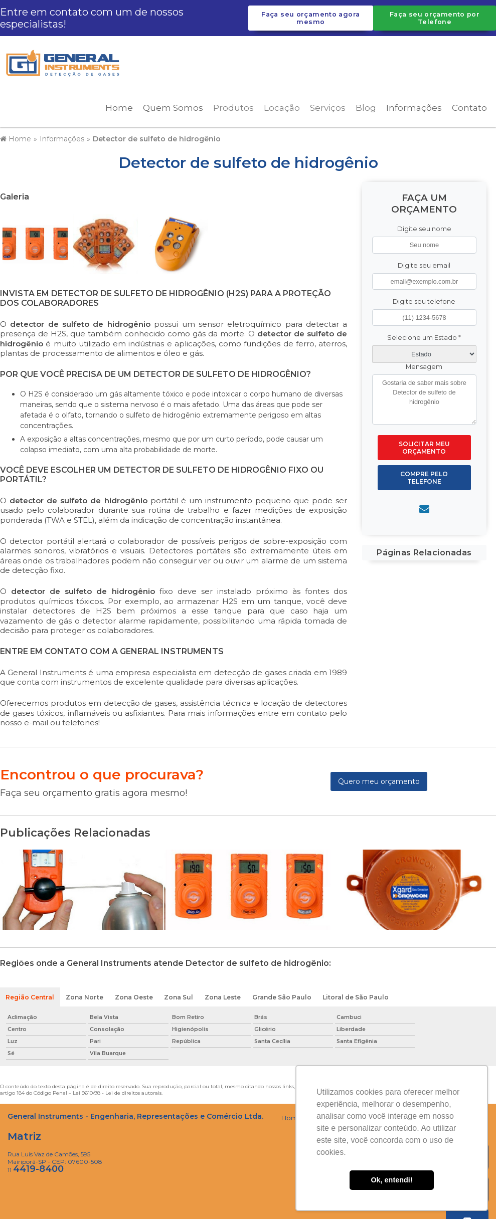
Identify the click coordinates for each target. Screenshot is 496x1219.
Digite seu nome (424, 227)
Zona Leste (225, 995)
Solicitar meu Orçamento (424, 445)
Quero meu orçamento (379, 779)
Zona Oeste (134, 995)
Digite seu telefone (424, 299)
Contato (469, 106)
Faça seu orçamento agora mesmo (310, 18)
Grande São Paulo (284, 995)
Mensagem (424, 364)
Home (119, 106)
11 (36, 1168)
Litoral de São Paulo (358, 995)
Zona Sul (180, 995)
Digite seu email (424, 263)
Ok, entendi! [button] (391, 1180)
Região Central (30, 995)
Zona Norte (84, 995)
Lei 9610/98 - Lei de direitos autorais (117, 1091)
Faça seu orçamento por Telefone (434, 18)
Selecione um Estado (424, 335)
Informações (414, 106)
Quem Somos (173, 106)
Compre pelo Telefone (424, 475)
